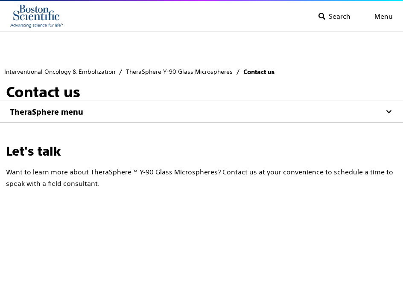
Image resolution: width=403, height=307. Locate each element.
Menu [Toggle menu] (383, 16)
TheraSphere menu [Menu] (46, 111)
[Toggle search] (334, 16)
